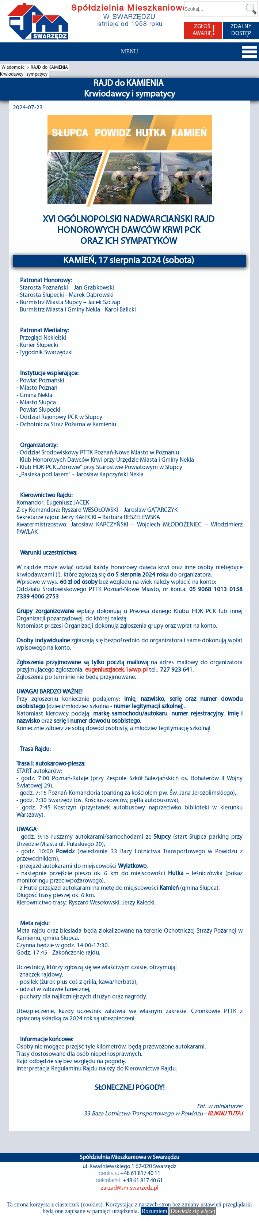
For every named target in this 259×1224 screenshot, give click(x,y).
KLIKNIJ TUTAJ (225, 1114)
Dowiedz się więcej (193, 1211)
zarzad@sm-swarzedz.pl (130, 1188)
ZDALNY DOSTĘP (241, 30)
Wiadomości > (16, 67)
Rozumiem (154, 1211)
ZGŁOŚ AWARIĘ (204, 30)
